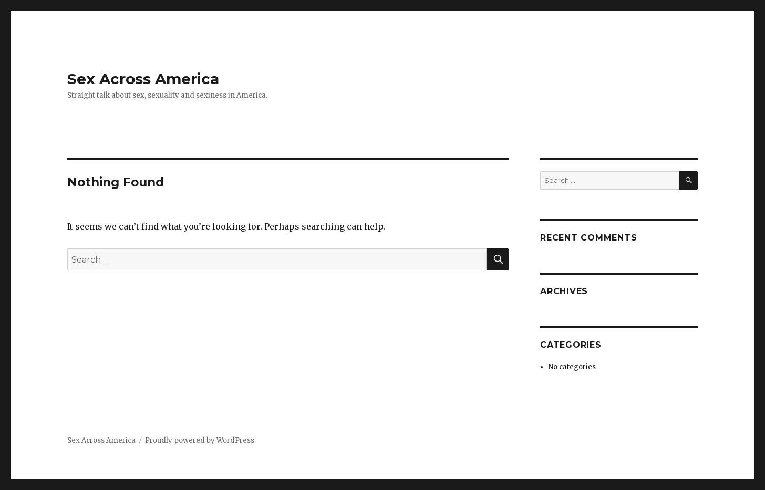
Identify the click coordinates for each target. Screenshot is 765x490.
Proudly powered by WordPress (199, 440)
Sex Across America (143, 79)
